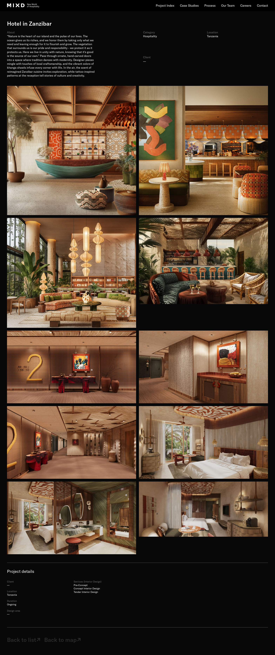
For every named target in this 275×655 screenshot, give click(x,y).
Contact (262, 5)
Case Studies (189, 5)
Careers (245, 5)
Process (210, 5)
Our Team (228, 5)
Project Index (165, 5)
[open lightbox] (71, 150)
